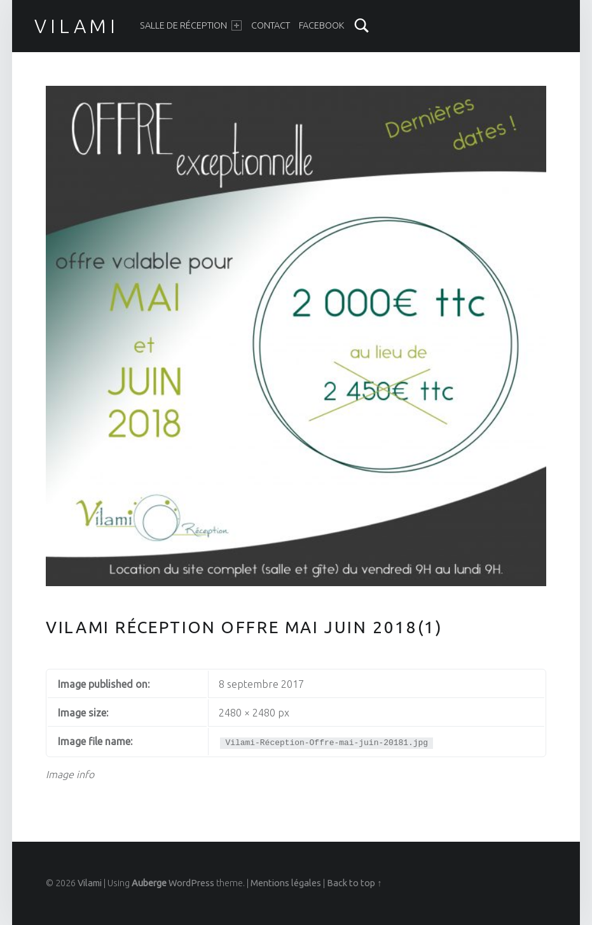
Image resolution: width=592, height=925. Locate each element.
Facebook (321, 25)
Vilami (76, 26)
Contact (270, 25)
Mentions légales (286, 883)
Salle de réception (191, 25)
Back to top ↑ (354, 883)
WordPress (191, 883)
